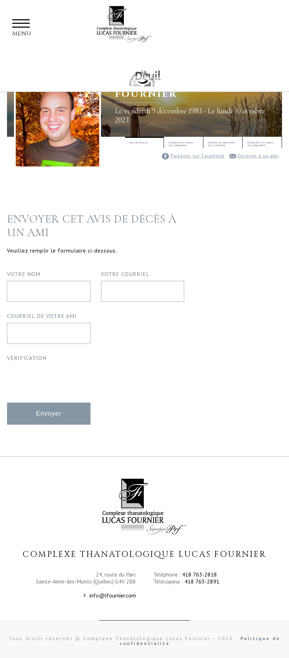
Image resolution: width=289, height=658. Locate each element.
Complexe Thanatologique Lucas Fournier (145, 506)
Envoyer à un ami (254, 156)
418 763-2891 (202, 581)
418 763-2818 (199, 574)
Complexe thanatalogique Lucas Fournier (124, 26)
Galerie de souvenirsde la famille (222, 144)
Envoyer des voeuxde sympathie (181, 144)
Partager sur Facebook (193, 156)
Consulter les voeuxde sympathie (260, 144)
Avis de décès (138, 142)
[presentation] (60, 378)
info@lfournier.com (112, 595)
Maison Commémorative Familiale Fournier (141, 78)
